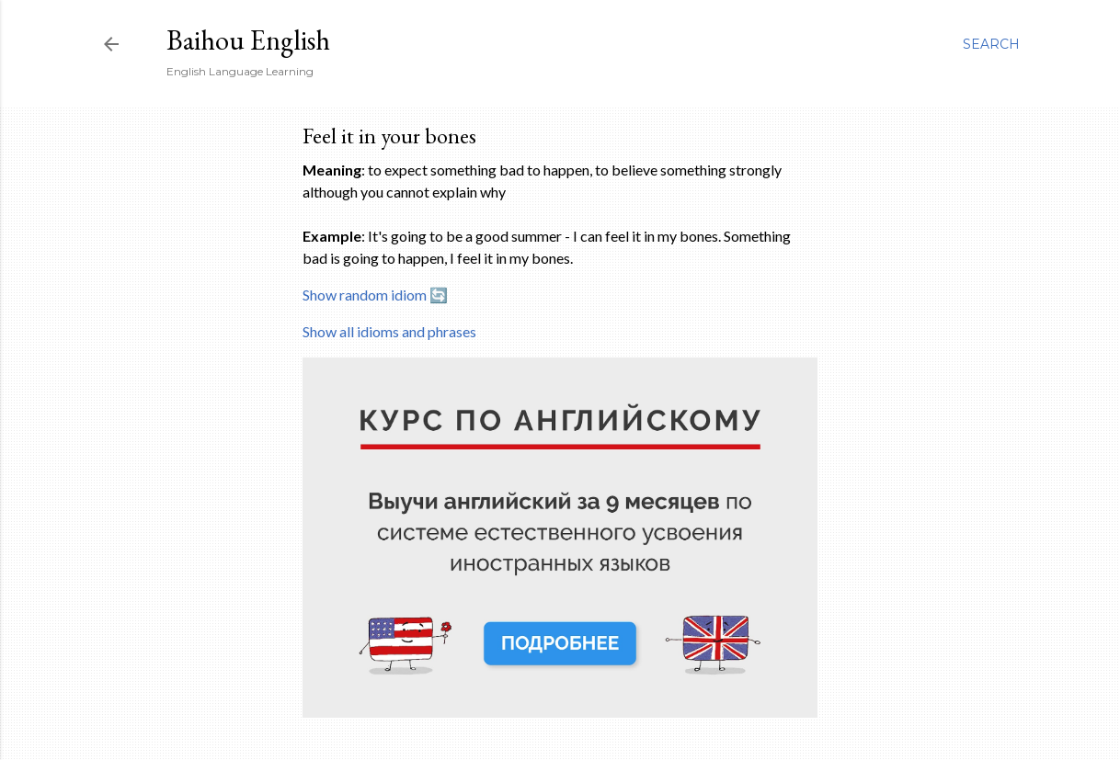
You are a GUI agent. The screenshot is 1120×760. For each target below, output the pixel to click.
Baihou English (248, 40)
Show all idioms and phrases (389, 331)
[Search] (991, 44)
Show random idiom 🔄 (375, 294)
